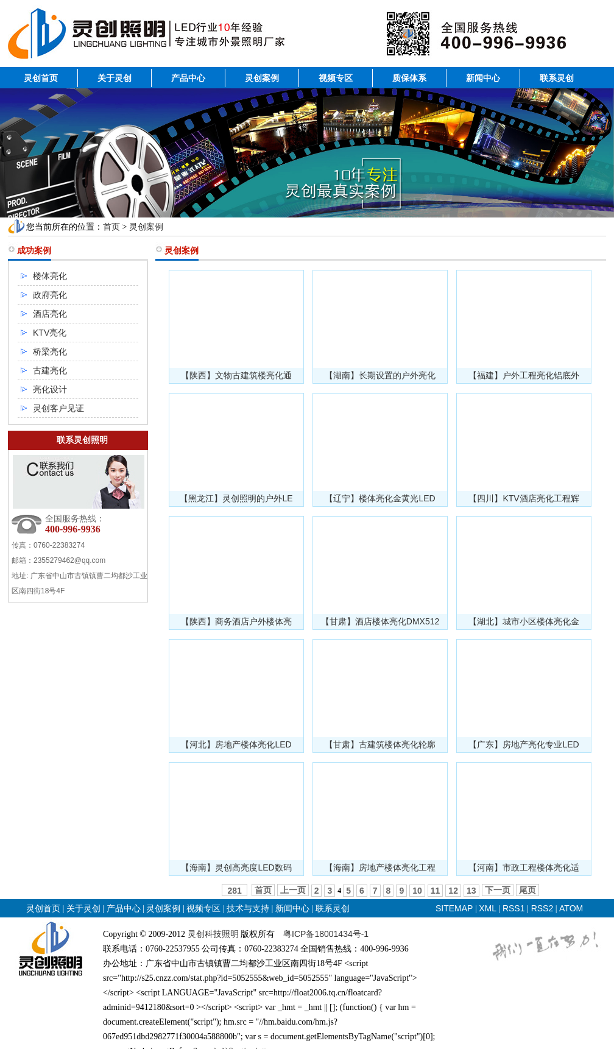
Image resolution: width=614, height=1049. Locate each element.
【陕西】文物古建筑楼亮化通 (236, 375)
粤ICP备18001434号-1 (326, 934)
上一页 (293, 890)
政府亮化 (50, 295)
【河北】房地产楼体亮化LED (236, 744)
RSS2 (542, 908)
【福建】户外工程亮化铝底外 (523, 375)
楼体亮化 (50, 276)
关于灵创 (114, 78)
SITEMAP (454, 908)
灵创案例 (262, 78)
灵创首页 (41, 78)
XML (487, 908)
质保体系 (409, 78)
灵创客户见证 (58, 408)
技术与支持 (248, 908)
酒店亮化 (50, 314)
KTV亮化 (49, 332)
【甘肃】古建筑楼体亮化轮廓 (380, 744)
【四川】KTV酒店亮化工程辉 (523, 498)
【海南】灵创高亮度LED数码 (236, 867)
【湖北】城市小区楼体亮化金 (523, 621)
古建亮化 (50, 370)
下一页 (497, 890)
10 (417, 890)
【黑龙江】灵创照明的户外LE (236, 498)
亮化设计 (50, 389)
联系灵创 (557, 78)
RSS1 (515, 908)
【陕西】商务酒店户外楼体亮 (236, 621)
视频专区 (336, 78)
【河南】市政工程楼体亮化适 (523, 867)
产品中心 (188, 78)
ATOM (571, 908)
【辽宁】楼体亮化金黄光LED (380, 498)
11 (435, 890)
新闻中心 (483, 78)
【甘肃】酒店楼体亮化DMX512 (380, 621)
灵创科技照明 (213, 934)
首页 (111, 226)
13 (471, 890)
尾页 (527, 890)
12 (453, 890)
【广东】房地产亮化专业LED (523, 744)
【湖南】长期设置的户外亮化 (380, 375)
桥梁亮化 (50, 351)
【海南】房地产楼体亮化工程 (380, 867)
